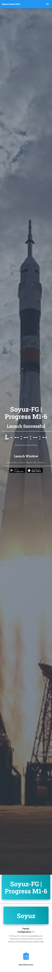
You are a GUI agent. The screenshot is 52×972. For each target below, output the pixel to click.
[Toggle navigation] (47, 4)
